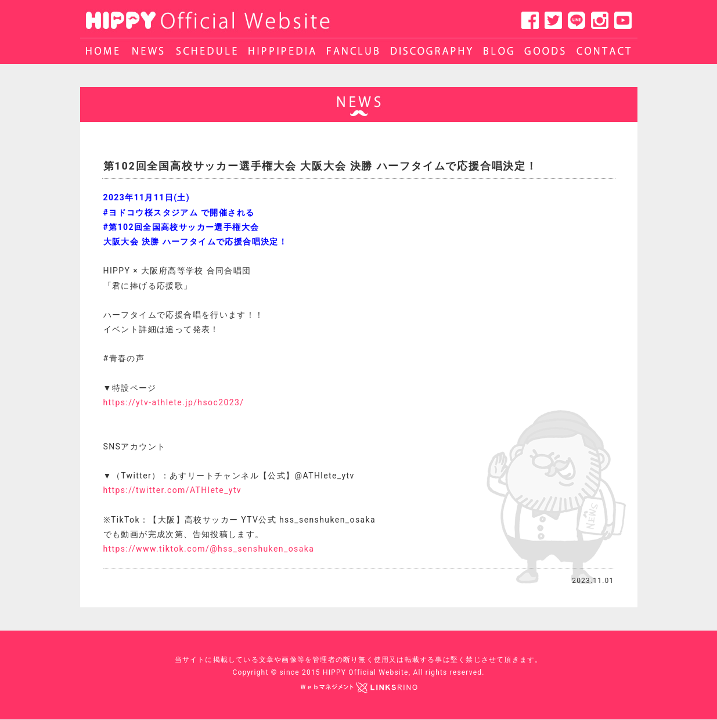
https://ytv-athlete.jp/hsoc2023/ (173, 402)
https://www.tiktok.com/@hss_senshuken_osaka (209, 548)
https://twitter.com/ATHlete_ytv (172, 490)
